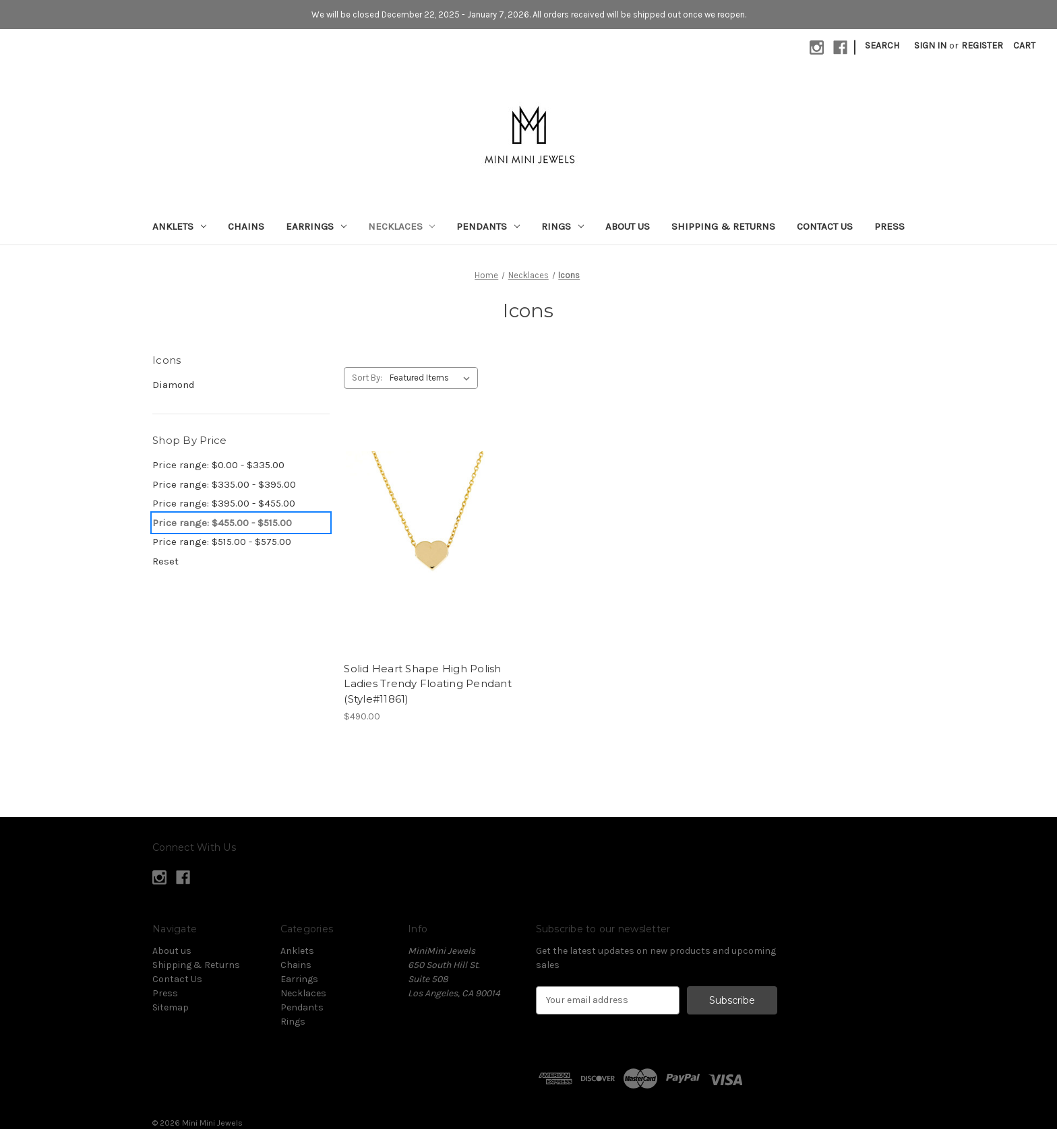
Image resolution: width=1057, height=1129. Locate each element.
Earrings (316, 226)
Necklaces (401, 226)
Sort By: (367, 378)
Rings (562, 226)
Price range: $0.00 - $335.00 (218, 465)
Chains (246, 226)
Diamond (173, 385)
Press (889, 226)
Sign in (930, 45)
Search (882, 45)
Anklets (179, 226)
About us (627, 226)
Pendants (488, 226)
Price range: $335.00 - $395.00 (224, 484)
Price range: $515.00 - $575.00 (221, 542)
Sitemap (170, 1007)
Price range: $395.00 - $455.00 (223, 503)
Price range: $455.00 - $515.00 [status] (222, 523)
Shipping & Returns (723, 226)
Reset (165, 561)
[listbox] (432, 378)
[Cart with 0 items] (1024, 45)
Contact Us (825, 226)
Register (982, 45)
